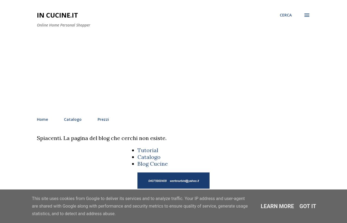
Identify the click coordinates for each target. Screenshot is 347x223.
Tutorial (147, 150)
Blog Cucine (152, 163)
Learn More (277, 206)
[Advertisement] (173, 72)
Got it (308, 206)
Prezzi (103, 119)
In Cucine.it (57, 15)
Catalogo (73, 119)
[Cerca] (286, 15)
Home (42, 119)
